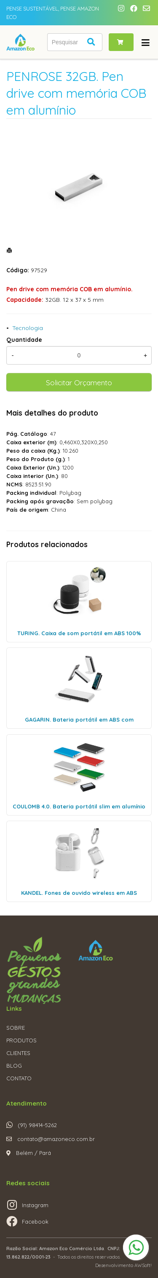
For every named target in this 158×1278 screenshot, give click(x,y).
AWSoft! (143, 1265)
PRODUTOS (21, 1040)
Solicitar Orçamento (79, 382)
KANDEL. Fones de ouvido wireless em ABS (79, 892)
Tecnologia (27, 328)
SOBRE (15, 1027)
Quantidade (24, 340)
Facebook (35, 1221)
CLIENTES (18, 1053)
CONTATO (19, 1078)
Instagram (35, 1205)
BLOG (14, 1065)
